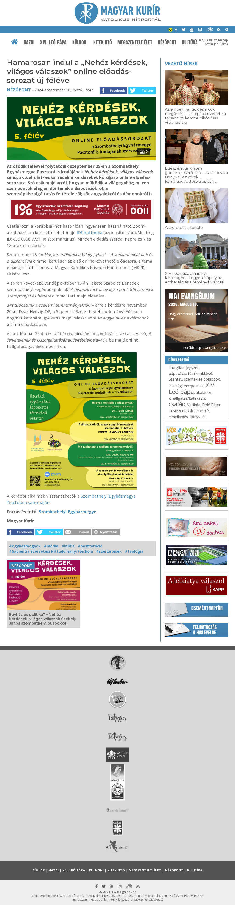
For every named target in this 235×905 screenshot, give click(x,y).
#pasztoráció (90, 546)
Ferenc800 (177, 411)
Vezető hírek (181, 63)
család (177, 404)
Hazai (29, 42)
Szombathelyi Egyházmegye (67, 511)
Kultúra (190, 42)
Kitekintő (102, 42)
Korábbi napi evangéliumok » (204, 347)
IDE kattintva (89, 232)
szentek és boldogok (202, 379)
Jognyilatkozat (119, 900)
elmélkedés (178, 416)
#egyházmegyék (25, 546)
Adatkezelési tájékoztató (147, 900)
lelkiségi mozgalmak (186, 385)
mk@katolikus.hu (156, 896)
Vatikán (193, 404)
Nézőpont (167, 42)
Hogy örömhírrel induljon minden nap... (192, 305)
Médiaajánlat (99, 900)
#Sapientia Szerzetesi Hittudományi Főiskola (51, 551)
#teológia (134, 551)
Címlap (39, 870)
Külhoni (80, 42)
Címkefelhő (178, 360)
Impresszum (80, 900)
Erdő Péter (211, 404)
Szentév (175, 379)
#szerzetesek (109, 551)
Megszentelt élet (135, 42)
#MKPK (68, 546)
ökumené (198, 411)
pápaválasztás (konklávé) (190, 373)
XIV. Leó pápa (53, 42)
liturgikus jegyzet (184, 367)
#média (51, 546)
